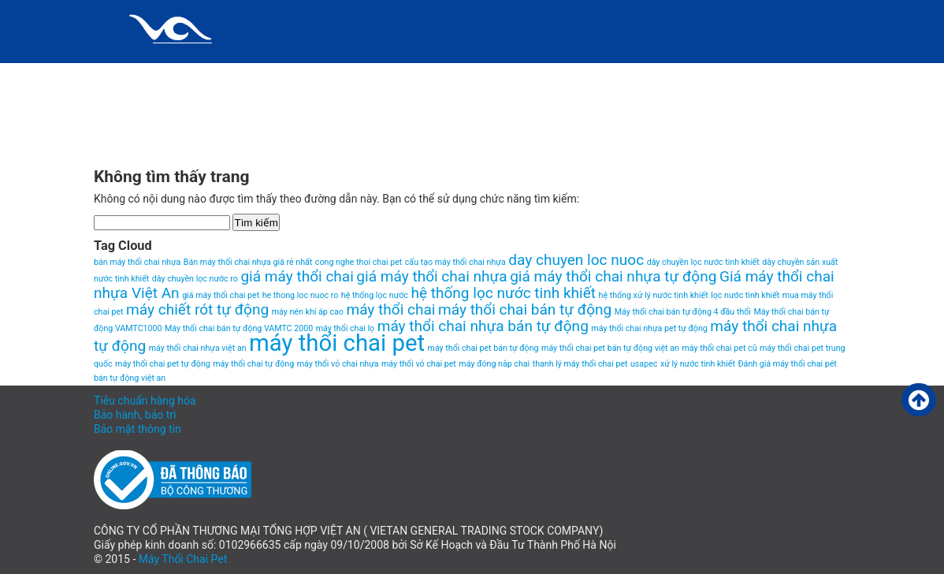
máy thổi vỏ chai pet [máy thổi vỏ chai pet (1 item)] (418, 364)
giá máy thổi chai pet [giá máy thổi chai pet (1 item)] (220, 295)
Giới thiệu (370, 75)
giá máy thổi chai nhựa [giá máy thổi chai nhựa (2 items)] (431, 276)
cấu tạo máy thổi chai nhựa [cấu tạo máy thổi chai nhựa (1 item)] (455, 262)
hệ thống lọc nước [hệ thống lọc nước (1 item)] (374, 295)
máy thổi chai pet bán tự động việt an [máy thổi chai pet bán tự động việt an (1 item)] (610, 348)
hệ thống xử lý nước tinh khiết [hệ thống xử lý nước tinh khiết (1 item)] (653, 295)
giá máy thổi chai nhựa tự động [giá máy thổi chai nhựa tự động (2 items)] (613, 276)
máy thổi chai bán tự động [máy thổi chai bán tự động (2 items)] (524, 309)
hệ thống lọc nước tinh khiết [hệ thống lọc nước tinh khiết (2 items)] (503, 293)
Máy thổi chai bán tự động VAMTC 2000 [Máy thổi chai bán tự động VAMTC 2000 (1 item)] (239, 328)
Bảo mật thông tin (137, 429)
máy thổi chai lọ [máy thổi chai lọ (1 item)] (345, 328)
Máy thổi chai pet (696, 75)
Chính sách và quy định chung (204, 75)
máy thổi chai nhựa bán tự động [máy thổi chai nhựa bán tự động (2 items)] (483, 326)
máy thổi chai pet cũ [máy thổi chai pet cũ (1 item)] (719, 348)
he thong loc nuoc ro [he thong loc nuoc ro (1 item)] (300, 295)
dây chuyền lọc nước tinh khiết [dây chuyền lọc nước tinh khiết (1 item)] (703, 262)
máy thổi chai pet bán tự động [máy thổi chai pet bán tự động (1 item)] (483, 348)
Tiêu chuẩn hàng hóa (145, 400)
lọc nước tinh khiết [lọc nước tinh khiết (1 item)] (745, 295)
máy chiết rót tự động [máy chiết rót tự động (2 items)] (197, 309)
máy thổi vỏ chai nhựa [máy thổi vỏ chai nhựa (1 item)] (338, 364)
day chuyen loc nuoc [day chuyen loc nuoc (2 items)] (576, 260)
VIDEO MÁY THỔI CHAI (173, 138)
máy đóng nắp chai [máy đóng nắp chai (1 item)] (494, 364)
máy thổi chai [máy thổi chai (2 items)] (390, 309)
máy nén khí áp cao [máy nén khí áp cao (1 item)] (308, 312)
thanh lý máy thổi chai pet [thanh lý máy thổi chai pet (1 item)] (580, 364)
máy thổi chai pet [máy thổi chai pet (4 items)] (337, 343)
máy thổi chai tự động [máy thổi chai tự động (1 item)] (253, 364)
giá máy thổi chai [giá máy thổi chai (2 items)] (296, 276)
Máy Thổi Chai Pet (183, 559)
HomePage (476, 75)
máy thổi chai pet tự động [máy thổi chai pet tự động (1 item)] (162, 364)
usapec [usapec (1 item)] (643, 364)
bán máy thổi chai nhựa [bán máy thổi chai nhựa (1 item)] (137, 262)
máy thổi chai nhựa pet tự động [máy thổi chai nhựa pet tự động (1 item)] (649, 328)
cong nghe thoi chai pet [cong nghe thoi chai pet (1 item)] (358, 262)
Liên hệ (576, 75)
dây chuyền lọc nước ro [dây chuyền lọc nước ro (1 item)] (195, 279)
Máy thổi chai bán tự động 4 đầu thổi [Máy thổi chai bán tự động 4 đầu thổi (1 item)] (683, 312)
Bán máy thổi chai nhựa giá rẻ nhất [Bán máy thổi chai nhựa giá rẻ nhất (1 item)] (248, 262)
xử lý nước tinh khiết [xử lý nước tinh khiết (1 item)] (697, 364)
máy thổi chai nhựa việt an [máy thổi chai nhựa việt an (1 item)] (198, 348)
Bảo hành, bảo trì (135, 414)
